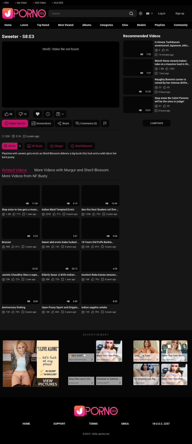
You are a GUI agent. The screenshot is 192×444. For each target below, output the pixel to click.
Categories (106, 24)
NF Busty (34, 146)
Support (59, 423)
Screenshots (41, 123)
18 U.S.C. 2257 (161, 423)
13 (22, 114)
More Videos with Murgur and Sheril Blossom (71, 170)
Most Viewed (65, 24)
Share (63, 123)
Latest (24, 24)
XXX (5, 2)
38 (8, 114)
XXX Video (39, 2)
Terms (93, 423)
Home (8, 24)
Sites (125, 24)
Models (141, 24)
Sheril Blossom (81, 146)
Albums (86, 24)
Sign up (179, 13)
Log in (161, 13)
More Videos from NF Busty (24, 176)
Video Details (15, 123)
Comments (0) (86, 123)
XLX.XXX (57, 2)
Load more (156, 123)
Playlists (160, 24)
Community (181, 24)
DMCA (125, 423)
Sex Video (21, 2)
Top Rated (43, 24)
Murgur (56, 146)
